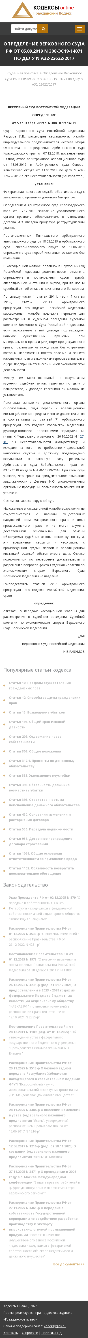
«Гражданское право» (20, 1319)
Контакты (10, 1333)
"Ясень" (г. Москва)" (42, 1150)
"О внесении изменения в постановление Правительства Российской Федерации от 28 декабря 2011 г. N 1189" (42, 963)
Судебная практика (22, 73)
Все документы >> (69, 1265)
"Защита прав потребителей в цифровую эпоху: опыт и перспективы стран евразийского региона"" (44, 1180)
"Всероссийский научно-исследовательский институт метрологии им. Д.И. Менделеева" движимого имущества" (44, 1080)
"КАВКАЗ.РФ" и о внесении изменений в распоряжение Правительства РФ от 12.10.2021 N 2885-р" (42, 999)
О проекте (30, 1333)
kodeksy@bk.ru (55, 1326)
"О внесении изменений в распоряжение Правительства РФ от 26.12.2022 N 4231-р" (44, 937)
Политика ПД (51, 1333)
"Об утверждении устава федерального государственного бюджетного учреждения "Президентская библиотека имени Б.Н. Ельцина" (42, 1041)
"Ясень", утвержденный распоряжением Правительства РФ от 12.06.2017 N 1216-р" (45, 1118)
